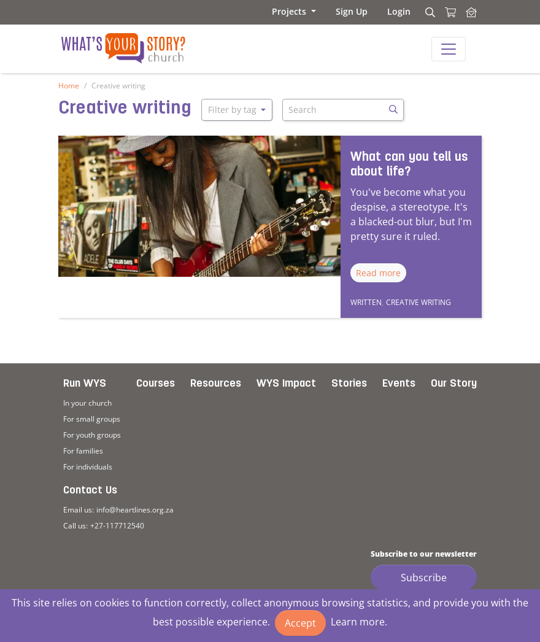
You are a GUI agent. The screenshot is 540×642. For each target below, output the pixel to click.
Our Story (454, 384)
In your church (87, 403)
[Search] (428, 12)
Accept (300, 623)
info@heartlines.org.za (135, 510)
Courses (155, 384)
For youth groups (92, 435)
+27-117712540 (117, 525)
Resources (215, 384)
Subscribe (424, 577)
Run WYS (84, 384)
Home (68, 85)
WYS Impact (286, 384)
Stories (349, 384)
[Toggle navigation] (448, 49)
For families (83, 451)
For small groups (91, 419)
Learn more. (359, 621)
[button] (294, 11)
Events (398, 384)
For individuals (87, 467)
